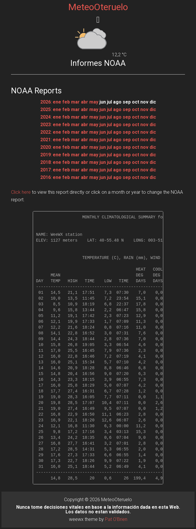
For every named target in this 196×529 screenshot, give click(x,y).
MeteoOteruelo (98, 6)
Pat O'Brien (116, 519)
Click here (21, 192)
